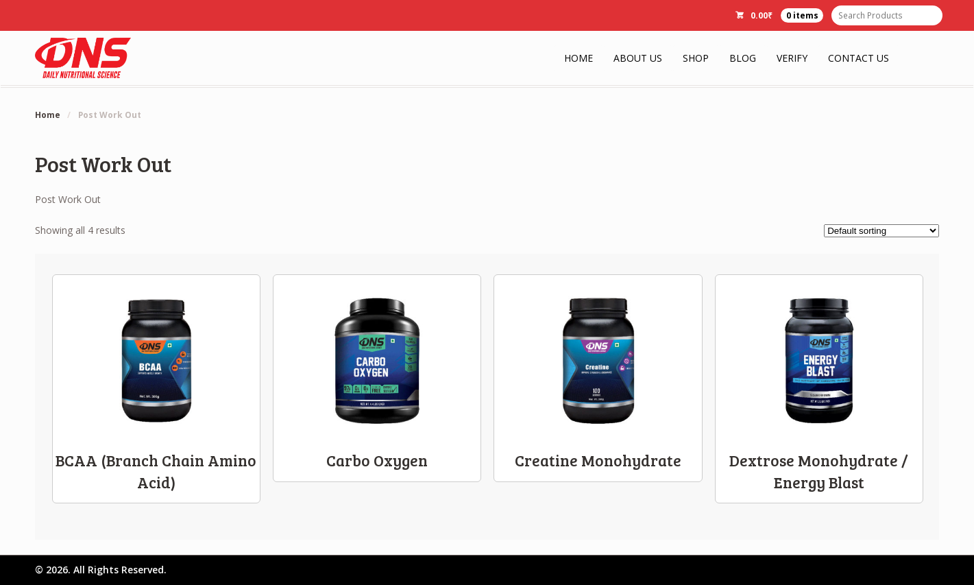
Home (578, 57)
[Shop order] (881, 230)
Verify (792, 57)
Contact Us (858, 57)
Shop (696, 57)
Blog (742, 57)
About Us (637, 57)
